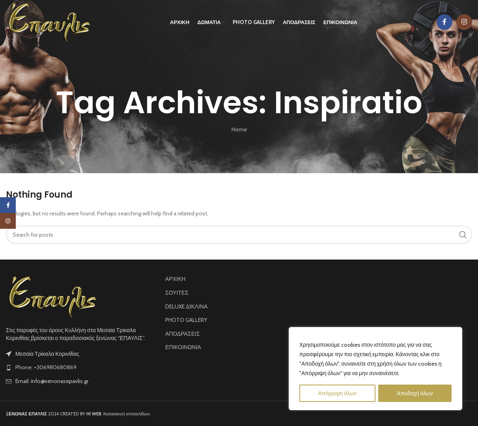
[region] (375, 368)
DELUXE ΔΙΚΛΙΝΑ (186, 306)
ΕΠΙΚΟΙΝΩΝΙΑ (183, 347)
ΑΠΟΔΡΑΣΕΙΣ (182, 333)
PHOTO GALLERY (186, 319)
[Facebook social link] (444, 22)
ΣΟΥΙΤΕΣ (177, 292)
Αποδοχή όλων (415, 393)
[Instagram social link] (464, 22)
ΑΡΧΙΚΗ (175, 278)
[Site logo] (48, 21)
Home (239, 129)
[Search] (239, 235)
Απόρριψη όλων (337, 393)
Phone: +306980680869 (46, 367)
